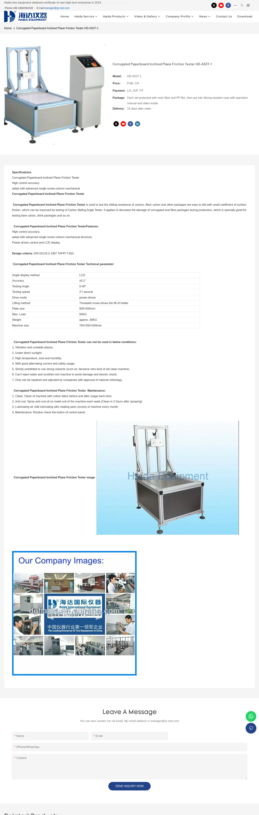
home (8, 28)
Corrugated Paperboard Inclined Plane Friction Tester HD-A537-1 (57, 28)
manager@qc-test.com (57, 8)
